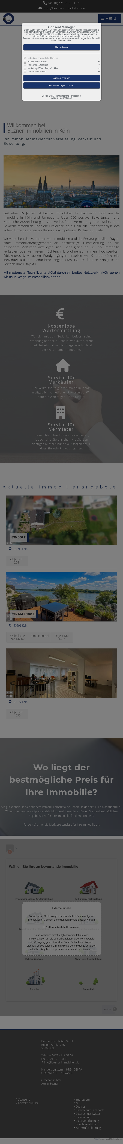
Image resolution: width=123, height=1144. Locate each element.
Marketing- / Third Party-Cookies (43, 68)
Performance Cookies (38, 65)
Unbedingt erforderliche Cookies (43, 58)
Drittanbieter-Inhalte (37, 71)
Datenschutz (63, 96)
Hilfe (69, 40)
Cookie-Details (49, 96)
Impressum (76, 96)
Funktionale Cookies (37, 61)
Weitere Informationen (61, 98)
